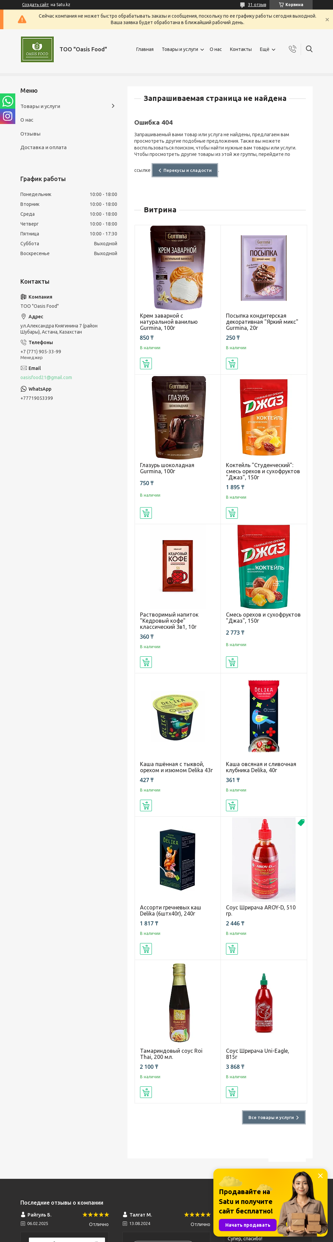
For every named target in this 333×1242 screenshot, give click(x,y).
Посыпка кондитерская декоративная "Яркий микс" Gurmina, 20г (262, 322)
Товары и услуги (180, 49)
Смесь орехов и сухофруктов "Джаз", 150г (263, 617)
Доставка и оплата (43, 147)
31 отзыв (257, 4)
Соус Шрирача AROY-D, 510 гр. (261, 910)
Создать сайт (35, 4)
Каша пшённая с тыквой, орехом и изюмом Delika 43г (176, 767)
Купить (146, 363)
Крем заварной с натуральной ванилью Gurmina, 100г (169, 322)
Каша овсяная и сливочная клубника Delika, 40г (261, 767)
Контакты (241, 49)
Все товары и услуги (271, 1117)
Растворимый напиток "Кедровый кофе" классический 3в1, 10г (169, 620)
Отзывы (30, 134)
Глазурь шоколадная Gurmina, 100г (167, 468)
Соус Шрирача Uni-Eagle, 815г (257, 1054)
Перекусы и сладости (187, 170)
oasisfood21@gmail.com (46, 377)
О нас (216, 49)
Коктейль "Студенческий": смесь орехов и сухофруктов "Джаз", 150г (263, 471)
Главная (145, 49)
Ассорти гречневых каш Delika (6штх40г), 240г (170, 910)
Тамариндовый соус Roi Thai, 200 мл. (171, 1054)
